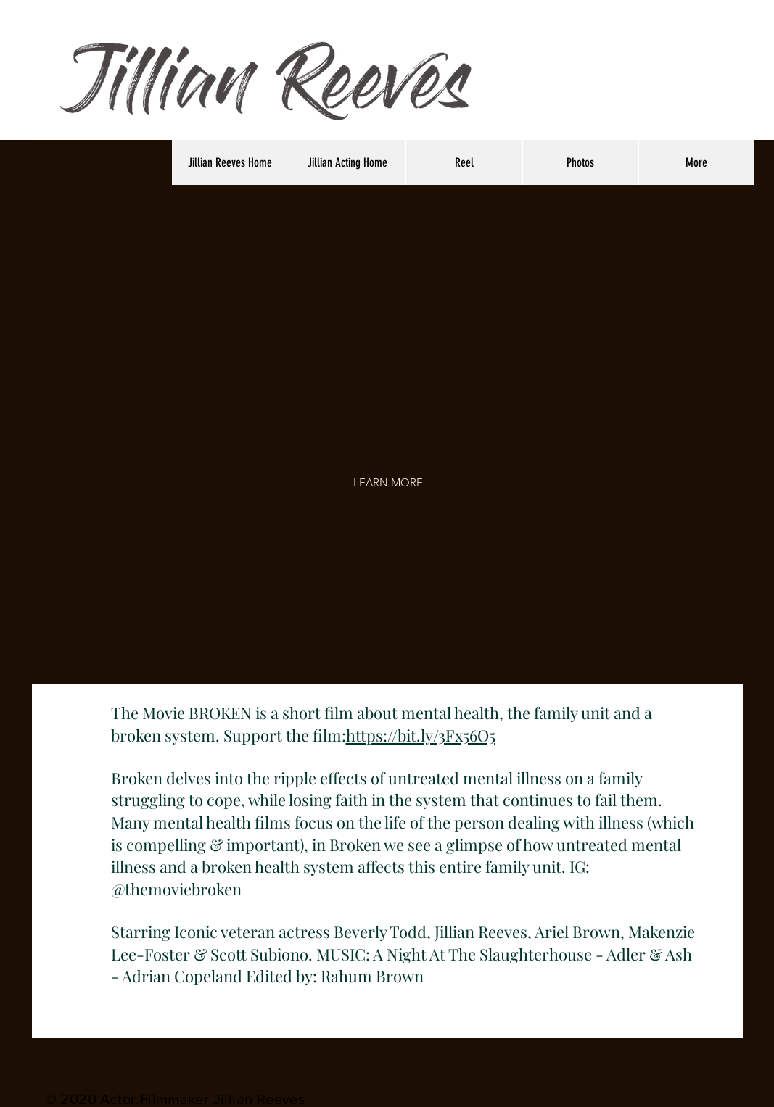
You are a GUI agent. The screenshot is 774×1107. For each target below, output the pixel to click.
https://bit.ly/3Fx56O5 (420, 735)
